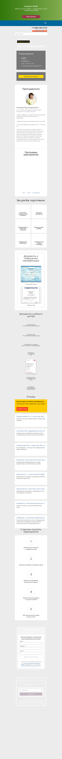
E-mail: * (22, 651)
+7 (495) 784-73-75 (39, 28)
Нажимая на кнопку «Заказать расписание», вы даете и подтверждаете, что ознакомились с (31, 663)
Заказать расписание (31, 657)
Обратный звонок (39, 31)
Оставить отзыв (22, 409)
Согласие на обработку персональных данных (30, 701)
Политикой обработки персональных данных (31, 665)
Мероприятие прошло (31, 76)
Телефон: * (23, 646)
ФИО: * (22, 641)
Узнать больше (31, 16)
